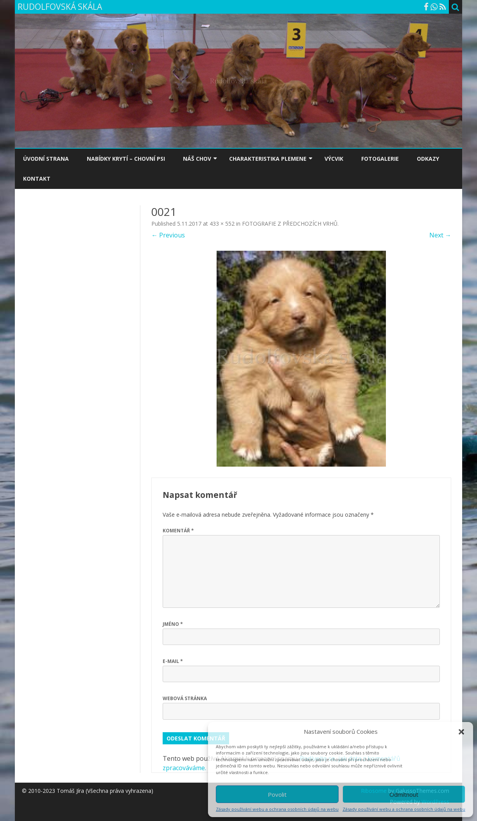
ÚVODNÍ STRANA (46, 158)
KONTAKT (36, 178)
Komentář (178, 530)
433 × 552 (222, 223)
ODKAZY (428, 158)
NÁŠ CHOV (197, 158)
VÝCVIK (334, 158)
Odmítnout (403, 794)
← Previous (168, 235)
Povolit (277, 794)
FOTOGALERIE (380, 158)
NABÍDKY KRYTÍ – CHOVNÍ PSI (126, 158)
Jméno (173, 624)
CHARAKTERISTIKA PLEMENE (268, 158)
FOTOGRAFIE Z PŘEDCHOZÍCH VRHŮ (289, 223)
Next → (440, 235)
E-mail (173, 661)
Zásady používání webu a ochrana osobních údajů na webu (277, 809)
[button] (461, 732)
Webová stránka (185, 698)
